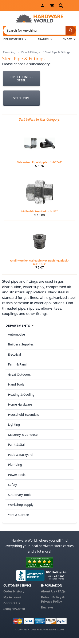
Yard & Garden (18, 515)
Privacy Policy (51, 601)
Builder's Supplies (21, 344)
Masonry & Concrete (22, 434)
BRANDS (42, 39)
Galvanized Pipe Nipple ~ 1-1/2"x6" (39, 162)
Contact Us (11, 603)
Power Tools (16, 474)
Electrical (14, 354)
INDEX (67, 39)
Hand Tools (16, 384)
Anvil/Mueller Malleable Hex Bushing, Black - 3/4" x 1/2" (39, 262)
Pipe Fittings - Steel (21, 78)
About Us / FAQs (53, 591)
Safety (12, 484)
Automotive (16, 334)
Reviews (47, 607)
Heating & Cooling (21, 394)
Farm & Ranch (18, 364)
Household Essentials (23, 414)
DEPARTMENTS (13, 39)
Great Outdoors (19, 374)
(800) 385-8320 (14, 609)
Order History (13, 591)
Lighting (14, 424)
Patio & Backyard (20, 454)
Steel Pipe (21, 98)
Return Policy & (52, 597)
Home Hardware (20, 404)
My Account (12, 597)
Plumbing (9, 52)
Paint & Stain (17, 444)
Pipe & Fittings (30, 52)
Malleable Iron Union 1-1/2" (39, 211)
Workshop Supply (20, 504)
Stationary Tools (19, 494)
